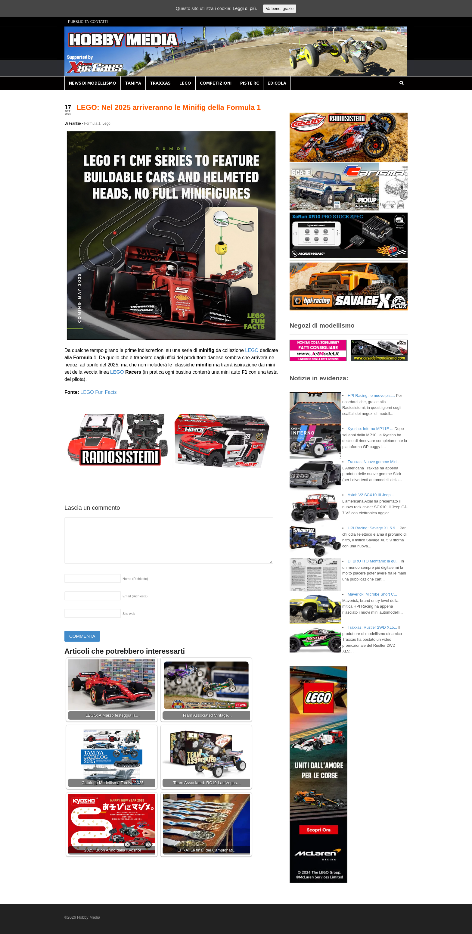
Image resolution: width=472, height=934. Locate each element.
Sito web (129, 613)
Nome (135, 579)
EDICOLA (277, 83)
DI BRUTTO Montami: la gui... (373, 561)
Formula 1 (92, 123)
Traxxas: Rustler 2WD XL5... (372, 627)
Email (135, 596)
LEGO (185, 83)
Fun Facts (105, 392)
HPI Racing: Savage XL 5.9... (373, 528)
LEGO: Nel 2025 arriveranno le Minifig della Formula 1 (168, 107)
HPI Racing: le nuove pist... (371, 395)
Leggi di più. (245, 8)
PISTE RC (249, 83)
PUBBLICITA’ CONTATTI (88, 22)
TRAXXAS (160, 83)
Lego (106, 123)
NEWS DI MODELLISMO (92, 83)
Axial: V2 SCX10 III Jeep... (371, 495)
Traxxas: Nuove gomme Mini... (374, 461)
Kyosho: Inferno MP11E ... (370, 428)
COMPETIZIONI (215, 83)
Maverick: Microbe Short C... (372, 594)
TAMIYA (133, 83)
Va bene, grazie (279, 8)
